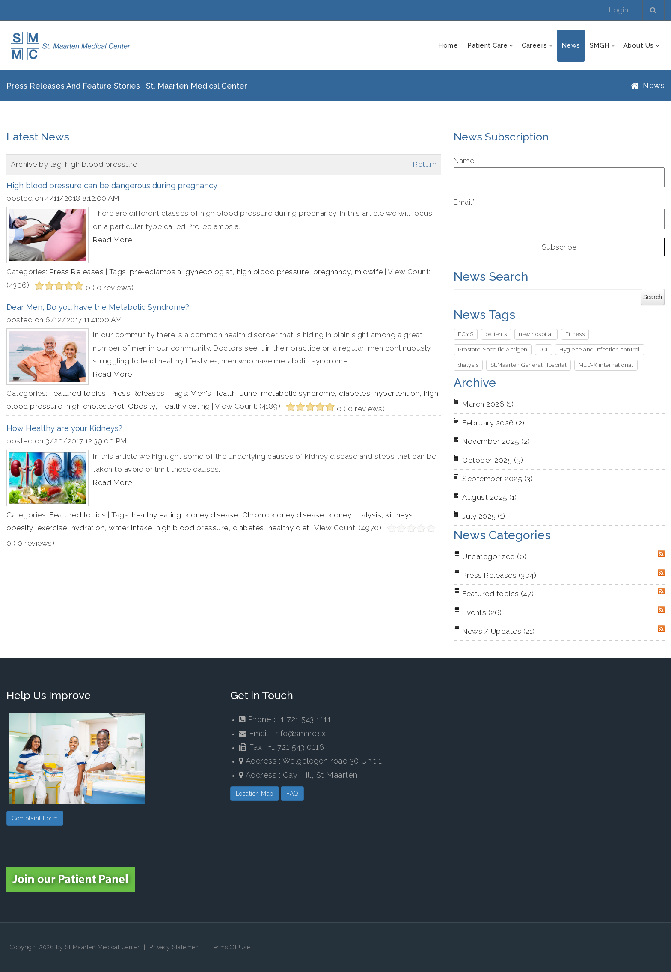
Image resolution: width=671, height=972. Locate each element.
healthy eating (156, 515)
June (248, 393)
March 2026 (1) (488, 404)
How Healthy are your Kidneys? (64, 428)
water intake (130, 527)
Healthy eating (185, 406)
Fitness (575, 334)
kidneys (399, 515)
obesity (19, 527)
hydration (88, 527)
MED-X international (606, 365)
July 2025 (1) (483, 516)
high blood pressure (273, 272)
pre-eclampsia (155, 272)
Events (482, 612)
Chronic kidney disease (283, 515)
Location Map (254, 793)
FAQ (292, 793)
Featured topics (77, 393)
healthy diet (288, 527)
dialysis (368, 515)
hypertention (396, 393)
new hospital (536, 334)
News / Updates (498, 631)
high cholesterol (95, 406)
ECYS (465, 334)
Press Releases (76, 272)
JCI (543, 349)
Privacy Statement (175, 947)
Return (424, 164)
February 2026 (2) (493, 423)
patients (496, 334)
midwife (369, 272)
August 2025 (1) (489, 497)
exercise (52, 527)
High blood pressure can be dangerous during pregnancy (111, 185)
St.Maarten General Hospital (528, 365)
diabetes (354, 393)
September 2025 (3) (497, 478)
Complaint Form (35, 818)
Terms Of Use (230, 947)
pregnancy (332, 272)
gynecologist (208, 272)
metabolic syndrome (298, 393)
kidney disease (211, 515)
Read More (112, 239)
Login (619, 10)
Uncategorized (494, 556)
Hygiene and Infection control (599, 349)
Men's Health (213, 393)
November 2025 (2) (496, 441)
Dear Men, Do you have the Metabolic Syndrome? (97, 307)
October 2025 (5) (492, 460)
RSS (661, 553)
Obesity (141, 406)
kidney (339, 515)
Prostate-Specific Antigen (493, 349)
